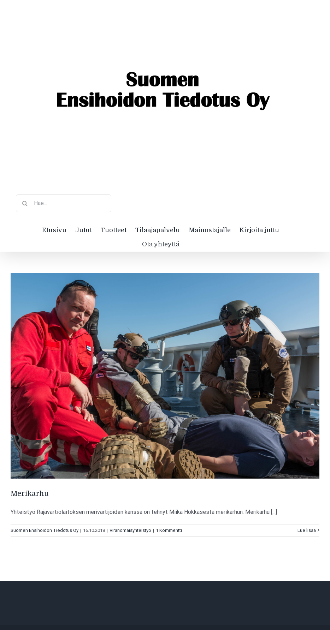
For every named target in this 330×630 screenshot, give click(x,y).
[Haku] (25, 203)
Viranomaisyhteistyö (130, 530)
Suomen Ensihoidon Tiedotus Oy (44, 530)
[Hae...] (63, 203)
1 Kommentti (169, 530)
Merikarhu (31, 494)
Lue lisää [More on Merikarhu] (306, 530)
